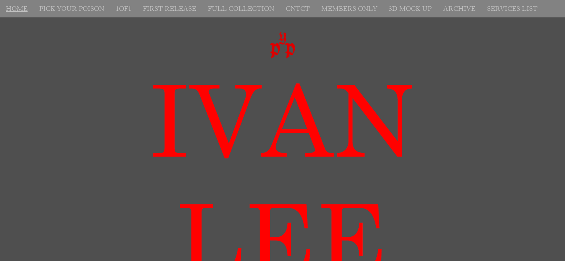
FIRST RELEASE (169, 8)
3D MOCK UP (410, 8)
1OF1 (123, 8)
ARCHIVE (459, 8)
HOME (17, 8)
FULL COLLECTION (241, 8)
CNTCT (298, 8)
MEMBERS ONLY (349, 8)
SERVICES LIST (512, 8)
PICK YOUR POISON (71, 8)
